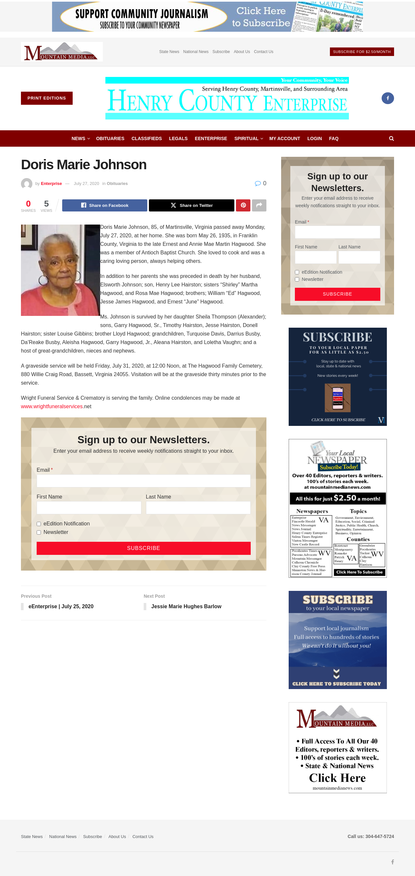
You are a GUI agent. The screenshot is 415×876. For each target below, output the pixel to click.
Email (43, 470)
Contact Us (263, 51)
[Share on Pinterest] (243, 205)
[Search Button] (391, 138)
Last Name (158, 497)
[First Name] (89, 508)
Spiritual (246, 138)
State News (169, 51)
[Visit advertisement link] (62, 52)
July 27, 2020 (86, 183)
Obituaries (110, 138)
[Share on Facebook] (105, 205)
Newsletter (56, 532)
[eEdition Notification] (39, 524)
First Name (49, 497)
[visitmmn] (338, 747)
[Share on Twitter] (191, 205)
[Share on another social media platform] (259, 205)
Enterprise (51, 183)
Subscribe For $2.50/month (362, 52)
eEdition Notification (67, 524)
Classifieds (147, 138)
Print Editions (46, 98)
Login (314, 138)
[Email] (144, 481)
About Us (242, 51)
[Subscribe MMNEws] (338, 508)
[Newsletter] (39, 532)
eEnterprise (211, 138)
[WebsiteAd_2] (338, 376)
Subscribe (221, 51)
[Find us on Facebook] (388, 98)
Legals (178, 138)
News (78, 138)
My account (284, 138)
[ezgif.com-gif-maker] (338, 639)
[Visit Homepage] (227, 98)
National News (195, 51)
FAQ (334, 138)
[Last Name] (198, 508)
